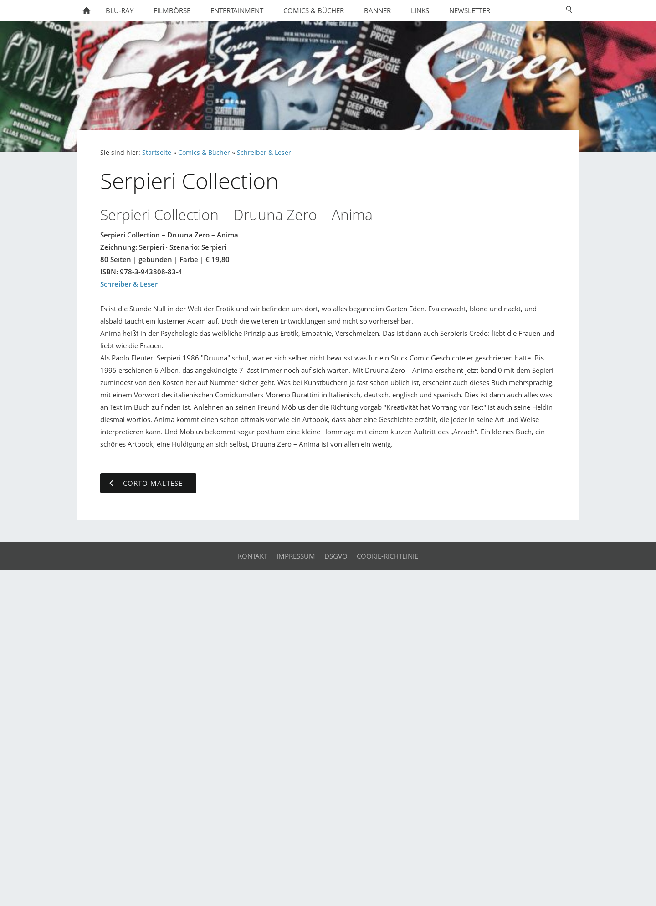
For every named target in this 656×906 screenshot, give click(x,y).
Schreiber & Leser (264, 153)
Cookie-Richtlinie (387, 556)
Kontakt (252, 556)
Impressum (296, 556)
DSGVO (336, 556)
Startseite (156, 153)
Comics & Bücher (204, 153)
